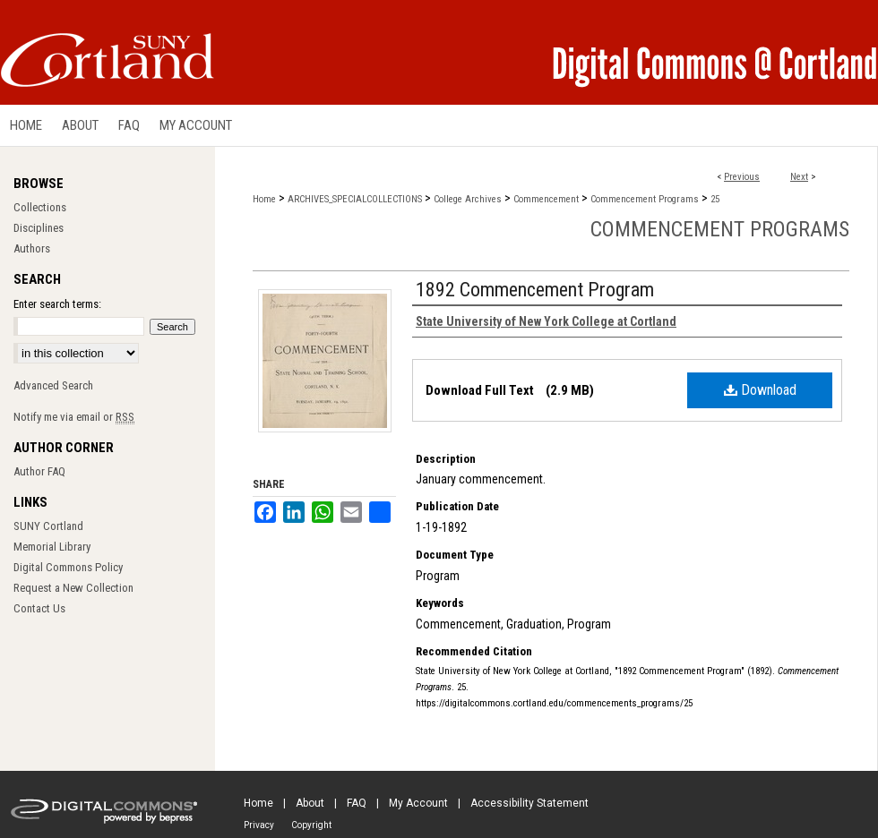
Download (760, 389)
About (310, 803)
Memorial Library (51, 546)
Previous (742, 177)
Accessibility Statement (529, 803)
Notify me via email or (73, 416)
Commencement (546, 199)
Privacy (259, 825)
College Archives (468, 199)
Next (799, 177)
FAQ (356, 803)
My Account (418, 803)
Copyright (311, 825)
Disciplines (38, 228)
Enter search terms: (57, 304)
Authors (31, 248)
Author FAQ (39, 471)
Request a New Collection (73, 587)
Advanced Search (53, 385)
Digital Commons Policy (68, 567)
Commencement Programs (644, 199)
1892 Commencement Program (535, 289)
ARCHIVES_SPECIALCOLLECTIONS (355, 199)
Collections (39, 207)
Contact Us (39, 608)
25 (714, 199)
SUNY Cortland (48, 526)
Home (264, 199)
